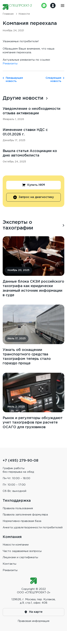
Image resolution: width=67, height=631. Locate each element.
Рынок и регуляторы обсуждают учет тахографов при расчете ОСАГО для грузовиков (30, 425)
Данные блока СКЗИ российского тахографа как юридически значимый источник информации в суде (33, 288)
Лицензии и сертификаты (20, 557)
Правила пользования (18, 508)
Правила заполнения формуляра (25, 514)
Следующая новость (55, 79)
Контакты (9, 564)
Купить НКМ (33, 185)
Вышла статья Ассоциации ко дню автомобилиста (31, 154)
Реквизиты (10, 63)
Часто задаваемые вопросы (22, 551)
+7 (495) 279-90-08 (20, 460)
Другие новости (23, 98)
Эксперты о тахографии (18, 226)
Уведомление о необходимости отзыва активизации (32, 111)
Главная (8, 14)
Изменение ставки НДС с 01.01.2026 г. (26, 132)
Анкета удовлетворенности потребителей (33, 527)
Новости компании (16, 545)
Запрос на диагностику (33, 198)
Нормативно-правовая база (22, 521)
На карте (34, 612)
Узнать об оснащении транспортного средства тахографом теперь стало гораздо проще (27, 357)
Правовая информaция (33, 621)
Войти (52, 5)
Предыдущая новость (12, 79)
